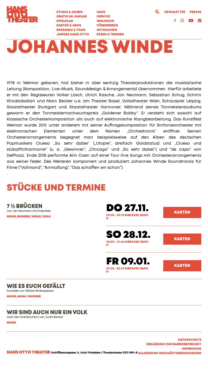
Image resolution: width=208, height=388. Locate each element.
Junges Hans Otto (72, 34)
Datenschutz (189, 363)
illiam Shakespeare (41, 315)
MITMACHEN (107, 30)
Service (103, 16)
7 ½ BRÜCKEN (24, 230)
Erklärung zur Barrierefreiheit (173, 368)
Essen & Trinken (110, 34)
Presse (195, 12)
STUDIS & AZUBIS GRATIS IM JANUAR (71, 14)
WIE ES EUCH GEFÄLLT (36, 310)
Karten (182, 236)
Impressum (191, 372)
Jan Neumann (22, 235)
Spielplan (64, 21)
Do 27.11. (127, 232)
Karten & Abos (68, 25)
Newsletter (174, 12)
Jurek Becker (54, 341)
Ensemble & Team (70, 30)
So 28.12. (128, 259)
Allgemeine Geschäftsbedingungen (169, 377)
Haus (101, 12)
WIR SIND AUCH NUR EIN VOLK (47, 336)
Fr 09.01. (128, 286)
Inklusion (105, 21)
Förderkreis (107, 25)
